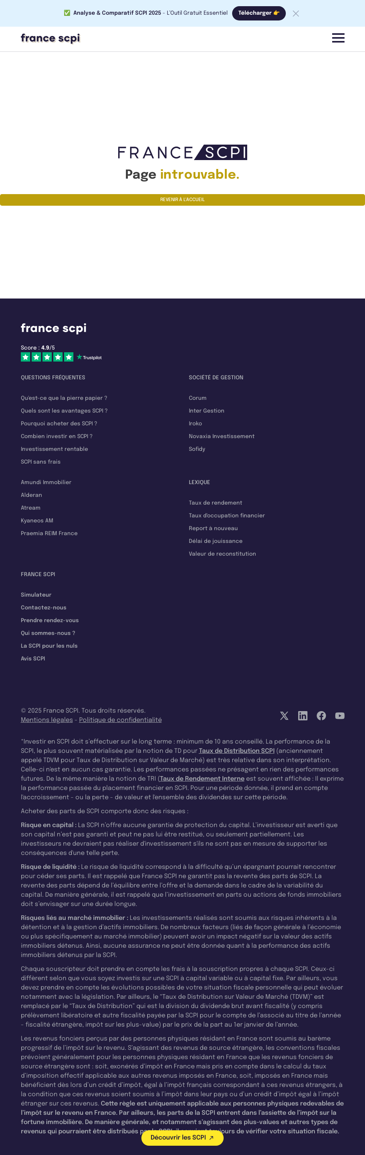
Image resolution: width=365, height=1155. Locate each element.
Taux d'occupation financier (227, 516)
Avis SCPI (33, 659)
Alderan (31, 495)
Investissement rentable (54, 449)
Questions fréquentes (53, 377)
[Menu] (338, 38)
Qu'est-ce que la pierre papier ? (64, 398)
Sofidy (197, 449)
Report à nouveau (213, 528)
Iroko (195, 424)
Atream (31, 508)
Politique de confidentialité (120, 720)
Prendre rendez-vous (50, 620)
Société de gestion (216, 377)
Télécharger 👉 (259, 13)
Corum (198, 398)
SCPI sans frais (41, 462)
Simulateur (36, 595)
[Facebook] (321, 715)
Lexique (199, 482)
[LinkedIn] (302, 715)
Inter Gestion (206, 411)
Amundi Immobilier (46, 482)
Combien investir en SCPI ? (57, 436)
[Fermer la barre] (295, 13)
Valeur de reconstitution (222, 554)
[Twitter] (284, 715)
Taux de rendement (215, 503)
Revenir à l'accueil (182, 200)
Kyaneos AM (37, 521)
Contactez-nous (43, 608)
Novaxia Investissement (222, 436)
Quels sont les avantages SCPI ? (64, 411)
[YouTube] (340, 715)
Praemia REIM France (49, 533)
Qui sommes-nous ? (48, 633)
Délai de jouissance (216, 541)
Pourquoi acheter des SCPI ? (59, 424)
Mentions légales (47, 720)
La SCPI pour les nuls (49, 646)
